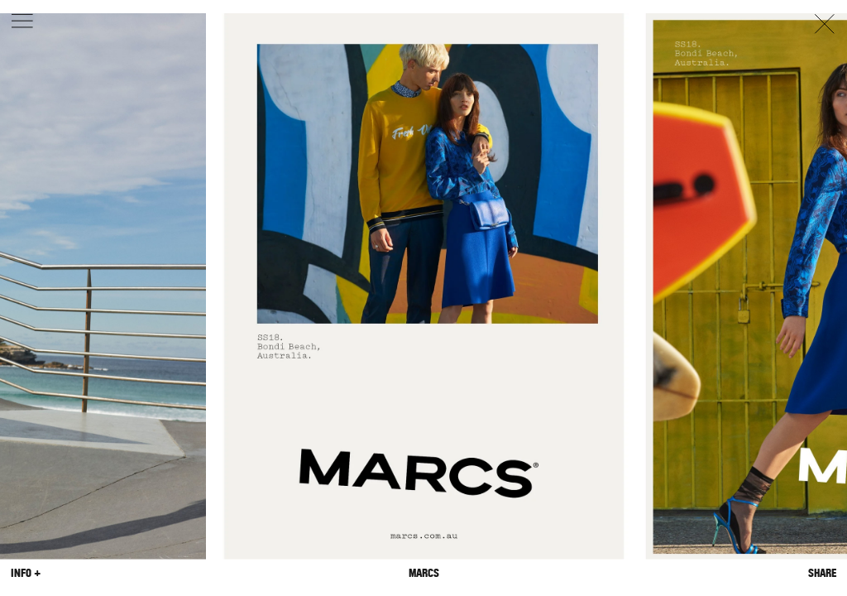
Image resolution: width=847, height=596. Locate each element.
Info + (26, 572)
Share (822, 572)
